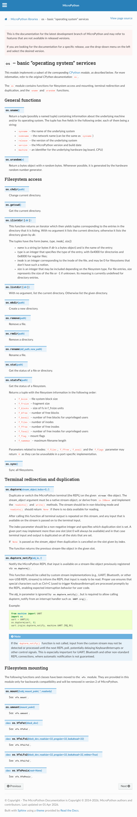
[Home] (6, 19)
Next (125, 786)
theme (40, 810)
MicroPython (71, 5)
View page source (121, 18)
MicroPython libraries (24, 19)
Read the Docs (69, 810)
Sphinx (22, 810)
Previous (14, 786)
